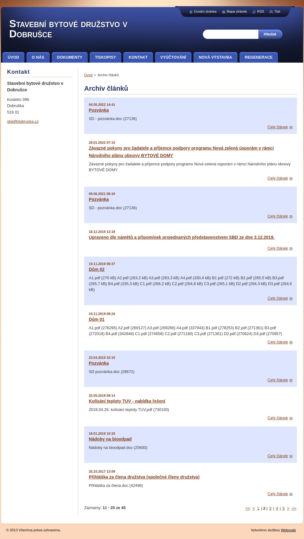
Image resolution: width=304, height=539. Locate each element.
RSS (260, 11)
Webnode (288, 530)
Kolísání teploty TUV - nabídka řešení (127, 401)
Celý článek (278, 127)
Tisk (277, 11)
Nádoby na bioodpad (110, 439)
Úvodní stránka (205, 11)
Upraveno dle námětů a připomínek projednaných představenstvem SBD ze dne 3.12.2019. (181, 237)
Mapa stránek (237, 11)
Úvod (88, 75)
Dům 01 (97, 319)
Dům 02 (97, 269)
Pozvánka (99, 110)
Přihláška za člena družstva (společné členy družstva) (144, 477)
